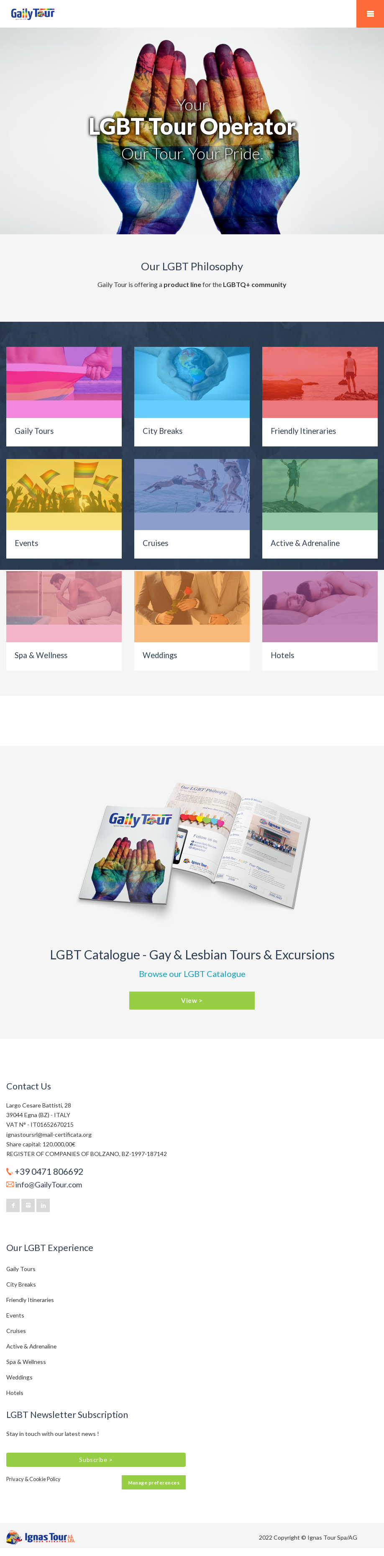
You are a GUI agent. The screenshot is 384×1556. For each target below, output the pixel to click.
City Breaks (162, 431)
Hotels (282, 655)
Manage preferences (153, 1482)
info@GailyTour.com (48, 1184)
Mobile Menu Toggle (370, 14)
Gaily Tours (34, 431)
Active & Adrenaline (305, 543)
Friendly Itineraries (303, 431)
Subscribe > (96, 1459)
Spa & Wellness (41, 655)
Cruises (155, 543)
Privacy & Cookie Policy (33, 1479)
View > (192, 1000)
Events (26, 543)
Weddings (160, 655)
